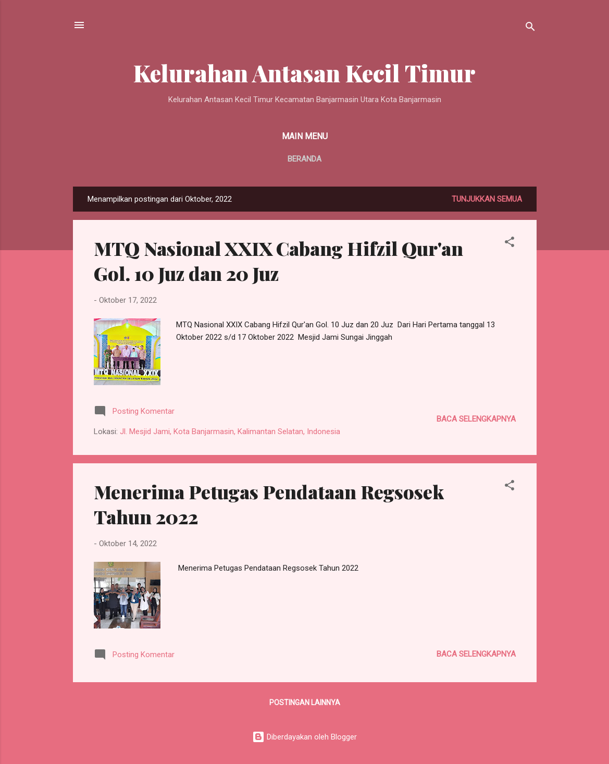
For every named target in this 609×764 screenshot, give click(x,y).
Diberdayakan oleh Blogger (304, 737)
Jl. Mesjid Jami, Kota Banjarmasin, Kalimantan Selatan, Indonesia (230, 431)
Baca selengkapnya (476, 419)
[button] (509, 244)
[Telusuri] (530, 28)
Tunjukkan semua (487, 199)
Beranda (304, 159)
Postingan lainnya (304, 702)
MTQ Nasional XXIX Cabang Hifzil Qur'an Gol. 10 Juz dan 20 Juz (278, 261)
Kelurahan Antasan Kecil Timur (304, 72)
